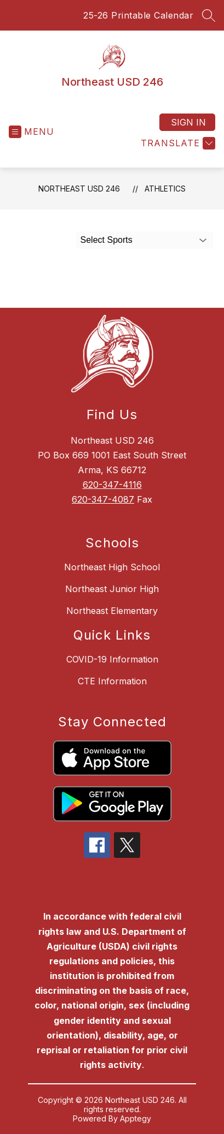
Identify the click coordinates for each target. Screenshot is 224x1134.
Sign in (188, 122)
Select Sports (107, 239)
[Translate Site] (176, 143)
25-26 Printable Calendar (138, 15)
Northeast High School (112, 567)
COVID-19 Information (112, 659)
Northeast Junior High (112, 588)
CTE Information (112, 681)
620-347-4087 (103, 499)
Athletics (165, 188)
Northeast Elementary (112, 610)
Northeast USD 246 (79, 188)
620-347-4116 (112, 484)
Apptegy (135, 1118)
